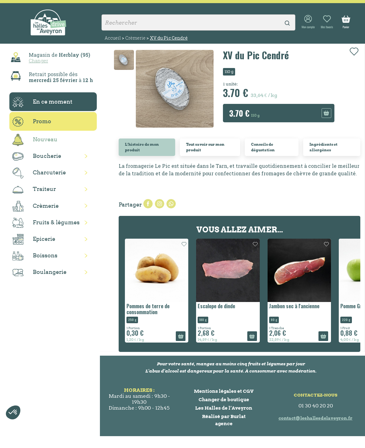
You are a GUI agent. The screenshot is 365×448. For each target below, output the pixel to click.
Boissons (34, 256)
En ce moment (42, 102)
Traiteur (34, 189)
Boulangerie (39, 272)
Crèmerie (35, 206)
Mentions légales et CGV (224, 391)
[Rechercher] (198, 22)
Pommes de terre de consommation (148, 309)
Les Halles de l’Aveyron (223, 408)
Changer (38, 60)
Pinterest (171, 203)
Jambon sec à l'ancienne (294, 306)
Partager (148, 203)
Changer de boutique (224, 399)
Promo (31, 122)
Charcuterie (39, 173)
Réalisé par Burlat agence (224, 419)
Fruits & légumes (46, 223)
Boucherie (36, 156)
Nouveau (34, 140)
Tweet (159, 203)
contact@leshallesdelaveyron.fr (316, 418)
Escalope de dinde (216, 306)
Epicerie (33, 239)
